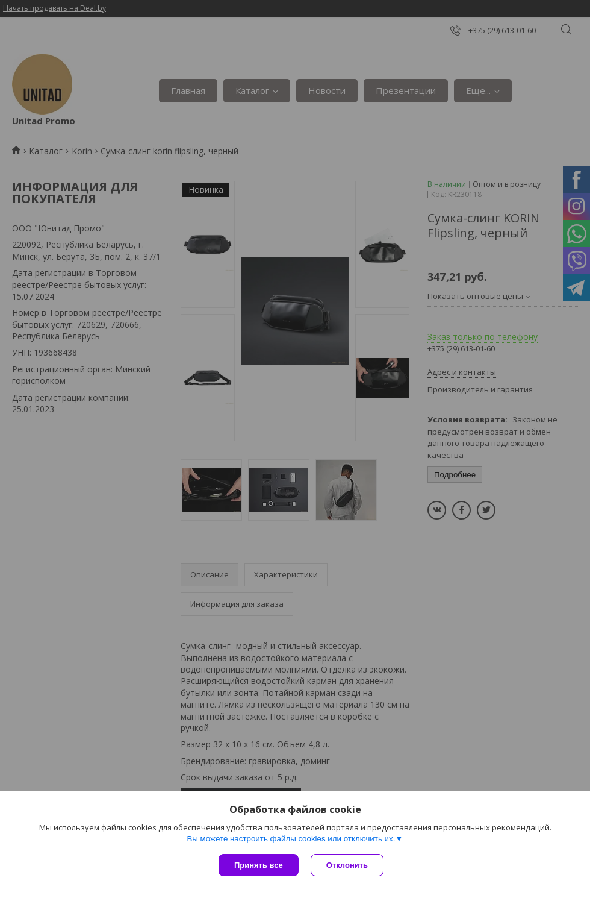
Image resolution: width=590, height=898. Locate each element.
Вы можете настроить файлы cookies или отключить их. (291, 838)
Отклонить (347, 865)
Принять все (258, 865)
